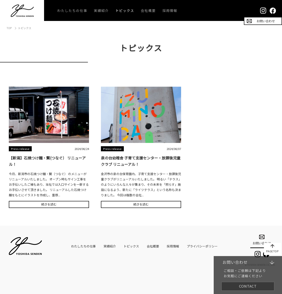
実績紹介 (101, 10)
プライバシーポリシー (202, 246)
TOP (9, 28)
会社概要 (148, 10)
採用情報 (169, 10)
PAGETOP (272, 251)
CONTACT (248, 286)
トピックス (124, 10)
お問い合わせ (265, 21)
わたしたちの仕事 (72, 10)
